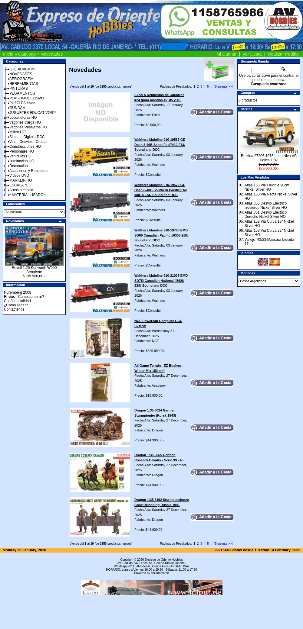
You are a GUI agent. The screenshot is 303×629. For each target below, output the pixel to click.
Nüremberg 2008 (17, 292)
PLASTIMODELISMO (26, 98)
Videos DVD (19, 175)
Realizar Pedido (283, 54)
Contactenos (14, 309)
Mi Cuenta (226, 54)
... (211, 86)
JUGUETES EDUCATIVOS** (32, 113)
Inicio (8, 54)
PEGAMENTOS (22, 93)
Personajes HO (21, 151)
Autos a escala (21, 190)
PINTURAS (18, 88)
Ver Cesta (252, 54)
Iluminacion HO (21, 161)
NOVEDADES (20, 74)
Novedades (52, 54)
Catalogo (27, 54)
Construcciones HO (25, 146)
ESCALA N (18, 185)
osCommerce (160, 573)
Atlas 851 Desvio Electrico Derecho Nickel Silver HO (266, 214)
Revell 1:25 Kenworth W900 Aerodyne (34, 270)
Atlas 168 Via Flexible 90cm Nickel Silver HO (267, 187)
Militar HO (17, 132)
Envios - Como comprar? (24, 297)
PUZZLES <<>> (22, 103)
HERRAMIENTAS (23, 84)
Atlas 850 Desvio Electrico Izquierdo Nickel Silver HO (266, 205)
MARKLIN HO (20, 180)
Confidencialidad (17, 301)
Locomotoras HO (23, 117)
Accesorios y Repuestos (28, 171)
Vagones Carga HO (25, 122)
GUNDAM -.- (19, 108)
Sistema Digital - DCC (27, 137)
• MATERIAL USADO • (27, 195)
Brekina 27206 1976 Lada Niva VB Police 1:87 (269, 158)
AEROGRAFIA (21, 79)
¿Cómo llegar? (16, 305)
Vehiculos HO (20, 156)
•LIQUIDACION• (22, 69)
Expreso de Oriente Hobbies (164, 559)
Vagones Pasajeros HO (28, 127)
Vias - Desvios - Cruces (28, 142)
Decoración (18, 166)
